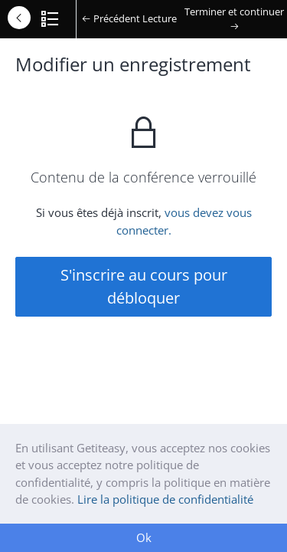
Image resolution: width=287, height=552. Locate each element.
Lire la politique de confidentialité (165, 499)
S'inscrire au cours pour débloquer (143, 286)
